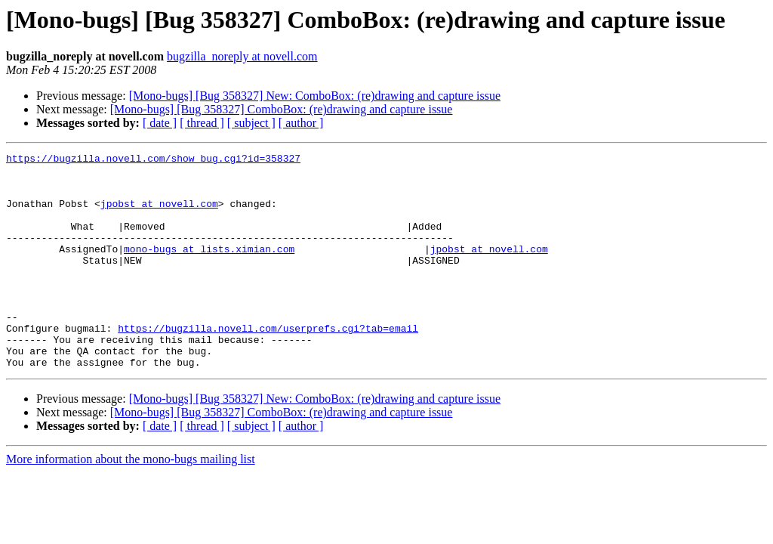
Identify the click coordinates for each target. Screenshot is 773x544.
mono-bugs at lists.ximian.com (209, 269)
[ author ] (301, 122)
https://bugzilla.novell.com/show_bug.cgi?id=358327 (153, 160)
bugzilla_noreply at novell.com (242, 56)
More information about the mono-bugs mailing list (130, 502)
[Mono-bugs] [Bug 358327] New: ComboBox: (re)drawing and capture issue (314, 95)
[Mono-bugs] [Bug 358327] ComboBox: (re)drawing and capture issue (281, 109)
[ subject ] (251, 122)
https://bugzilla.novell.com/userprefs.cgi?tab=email (268, 364)
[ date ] (160, 122)
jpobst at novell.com (159, 214)
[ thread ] (202, 122)
